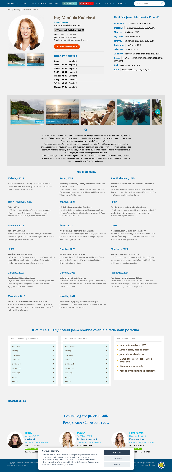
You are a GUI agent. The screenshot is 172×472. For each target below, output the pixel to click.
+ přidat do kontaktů (67, 52)
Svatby (99, 9)
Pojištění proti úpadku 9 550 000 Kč (144, 464)
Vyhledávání (143, 467)
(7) (16, 348)
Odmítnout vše (116, 458)
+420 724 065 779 (84, 447)
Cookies (153, 467)
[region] (86, 117)
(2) (16, 375)
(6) (69, 375)
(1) (15, 361)
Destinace (12, 9)
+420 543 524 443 (68, 43)
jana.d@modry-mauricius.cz (89, 444)
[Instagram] (150, 3)
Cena (33, 9)
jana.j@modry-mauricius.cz (36, 444)
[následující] (157, 117)
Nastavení (117, 464)
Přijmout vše (117, 452)
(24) (70, 348)
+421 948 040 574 (136, 447)
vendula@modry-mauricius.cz (74, 45)
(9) (69, 357)
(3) (67, 379)
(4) (16, 357)
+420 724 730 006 (32, 447)
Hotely (24, 9)
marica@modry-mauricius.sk (141, 444)
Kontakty (121, 9)
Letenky (109, 9)
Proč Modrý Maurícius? (49, 9)
